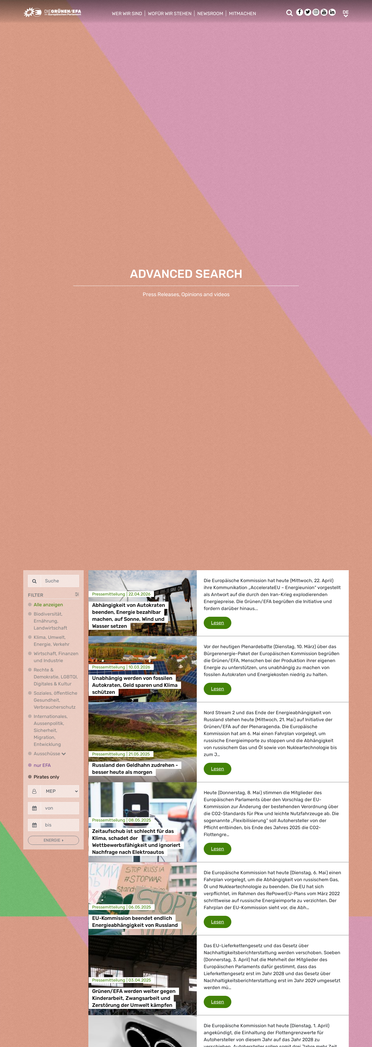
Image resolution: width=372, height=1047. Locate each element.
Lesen (221, 622)
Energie (52, 840)
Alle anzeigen (48, 604)
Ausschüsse (50, 753)
